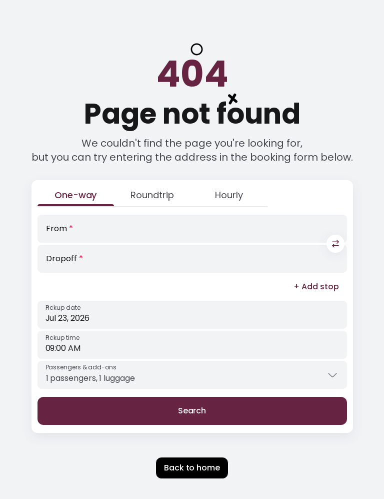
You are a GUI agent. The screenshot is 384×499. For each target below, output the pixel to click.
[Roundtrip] (152, 197)
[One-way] (76, 197)
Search (192, 410)
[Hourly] (228, 197)
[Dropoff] (192, 258)
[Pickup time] (192, 345)
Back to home (192, 467)
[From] (192, 228)
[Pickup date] (192, 315)
